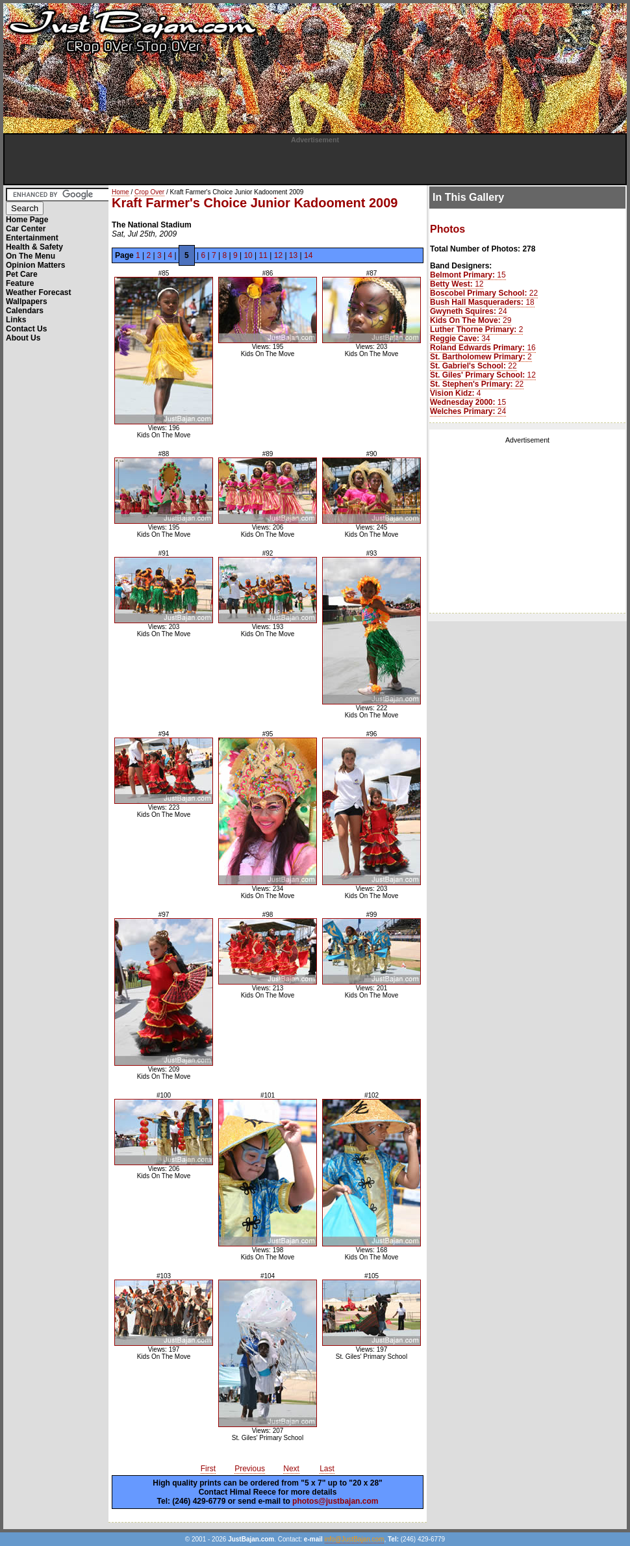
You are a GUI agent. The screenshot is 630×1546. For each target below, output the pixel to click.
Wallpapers (26, 301)
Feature (20, 283)
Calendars (25, 310)
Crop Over (149, 192)
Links (16, 319)
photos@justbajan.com (335, 1501)
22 (484, 293)
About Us (23, 337)
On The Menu (30, 256)
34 (460, 338)
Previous (249, 1468)
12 (278, 255)
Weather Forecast (38, 292)
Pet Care (22, 274)
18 (482, 302)
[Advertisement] (315, 163)
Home (120, 192)
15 (468, 274)
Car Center (25, 228)
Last (327, 1468)
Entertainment (32, 237)
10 (248, 255)
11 (263, 255)
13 (293, 255)
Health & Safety (34, 246)
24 (468, 311)
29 (470, 320)
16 (483, 347)
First (208, 1468)
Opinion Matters (35, 265)
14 (308, 255)
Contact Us (26, 328)
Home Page (27, 219)
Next (291, 1468)
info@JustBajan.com (354, 1539)
